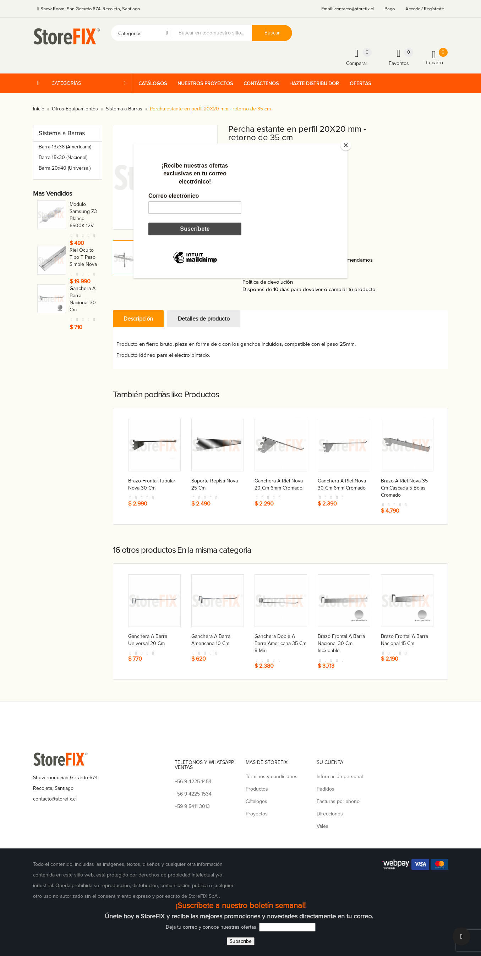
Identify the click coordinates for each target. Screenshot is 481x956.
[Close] (345, 145)
